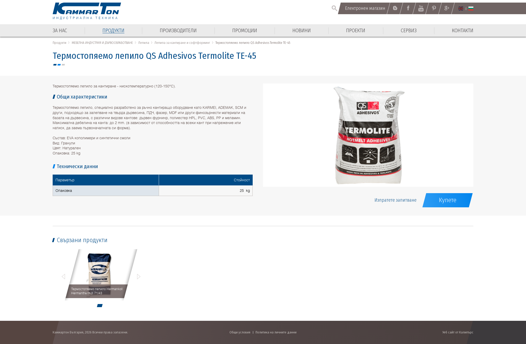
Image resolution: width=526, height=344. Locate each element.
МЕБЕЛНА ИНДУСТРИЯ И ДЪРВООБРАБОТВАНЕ (102, 43)
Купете (447, 200)
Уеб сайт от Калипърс (457, 332)
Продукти (59, 43)
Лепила (143, 43)
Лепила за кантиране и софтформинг (182, 43)
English (460, 8)
